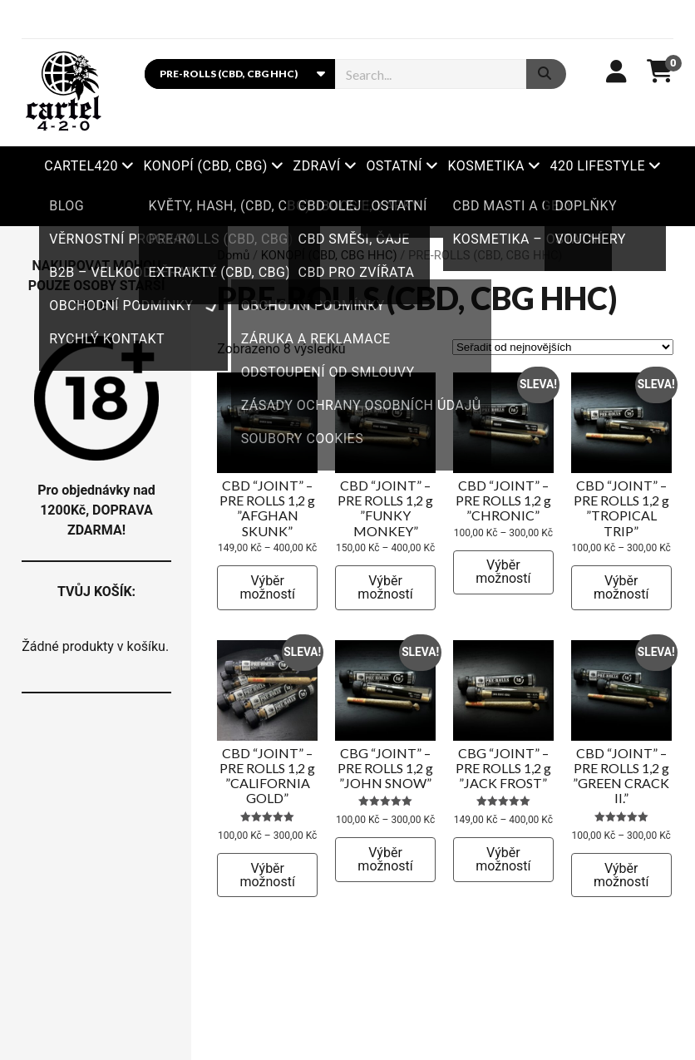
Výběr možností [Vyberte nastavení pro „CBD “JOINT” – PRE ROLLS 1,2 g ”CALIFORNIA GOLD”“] (267, 875)
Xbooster (347, 206)
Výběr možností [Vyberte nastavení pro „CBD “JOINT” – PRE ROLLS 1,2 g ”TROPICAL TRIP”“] (621, 587)
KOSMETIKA (486, 166)
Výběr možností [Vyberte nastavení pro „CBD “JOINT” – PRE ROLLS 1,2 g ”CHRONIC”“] (503, 571)
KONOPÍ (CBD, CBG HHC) (329, 255)
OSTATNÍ (394, 166)
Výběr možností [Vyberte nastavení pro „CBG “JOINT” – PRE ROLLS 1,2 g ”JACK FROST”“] (503, 859)
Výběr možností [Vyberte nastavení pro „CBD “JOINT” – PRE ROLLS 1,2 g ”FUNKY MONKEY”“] (384, 587)
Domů (233, 255)
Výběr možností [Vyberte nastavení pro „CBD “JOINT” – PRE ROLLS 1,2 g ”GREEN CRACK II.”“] (621, 875)
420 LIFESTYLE (597, 166)
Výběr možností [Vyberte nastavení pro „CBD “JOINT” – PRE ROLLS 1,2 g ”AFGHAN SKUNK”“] (267, 587)
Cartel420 (81, 166)
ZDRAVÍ (317, 166)
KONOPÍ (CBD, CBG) (206, 166)
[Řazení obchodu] (562, 347)
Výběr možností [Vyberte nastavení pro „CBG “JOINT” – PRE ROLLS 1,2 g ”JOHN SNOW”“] (384, 859)
